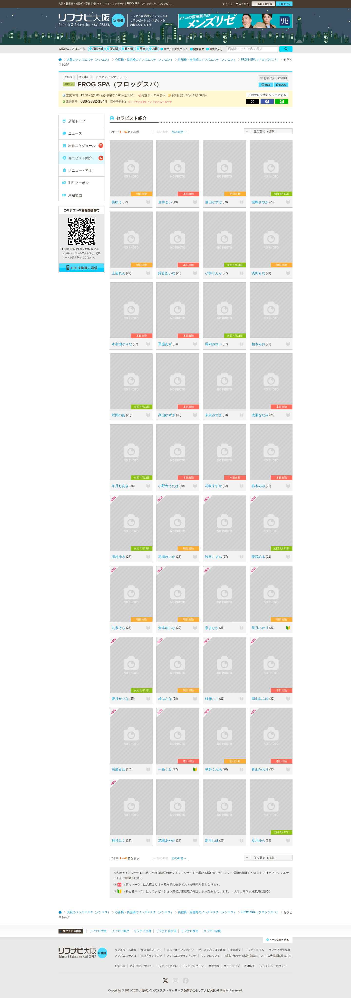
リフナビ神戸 (120, 931)
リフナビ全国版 (70, 931)
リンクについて (210, 955)
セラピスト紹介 (82, 158)
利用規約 (249, 965)
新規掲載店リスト (151, 949)
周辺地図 (72, 195)
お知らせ (120, 965)
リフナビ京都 (142, 931)
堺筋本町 (96, 48)
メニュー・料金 (77, 170)
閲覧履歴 (197, 49)
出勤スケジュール (82, 145)
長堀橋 (68, 76)
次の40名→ (178, 132)
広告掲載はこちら (254, 955)
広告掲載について (141, 965)
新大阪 (112, 48)
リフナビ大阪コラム (174, 49)
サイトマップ (232, 965)
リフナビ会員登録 (167, 965)
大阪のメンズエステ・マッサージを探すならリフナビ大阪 (177, 990)
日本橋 (127, 48)
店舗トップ (73, 121)
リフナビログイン (193, 965)
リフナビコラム (254, 949)
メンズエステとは (125, 955)
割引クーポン (75, 183)
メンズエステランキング (181, 955)
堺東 (141, 48)
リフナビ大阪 (98, 931)
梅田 (153, 48)
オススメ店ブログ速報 (211, 949)
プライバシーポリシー (273, 965)
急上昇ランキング (151, 955)
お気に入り (214, 49)
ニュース (72, 133)
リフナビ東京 (190, 931)
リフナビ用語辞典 (279, 949)
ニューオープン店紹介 (180, 949)
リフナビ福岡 (212, 931)
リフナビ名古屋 (166, 931)
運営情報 (213, 965)
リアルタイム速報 (125, 949)
